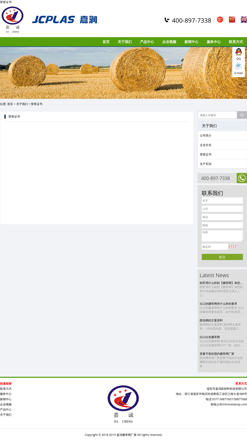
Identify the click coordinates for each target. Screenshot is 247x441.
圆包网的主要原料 (211, 320)
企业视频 (169, 41)
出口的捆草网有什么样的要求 (218, 304)
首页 (106, 41)
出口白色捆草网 (210, 337)
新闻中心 (191, 41)
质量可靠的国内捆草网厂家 (217, 354)
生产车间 (205, 164)
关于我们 (125, 41)
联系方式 (236, 41)
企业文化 (205, 145)
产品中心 (147, 41)
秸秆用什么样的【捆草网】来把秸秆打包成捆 (222, 283)
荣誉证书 (205, 154)
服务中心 (214, 41)
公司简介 (205, 135)
